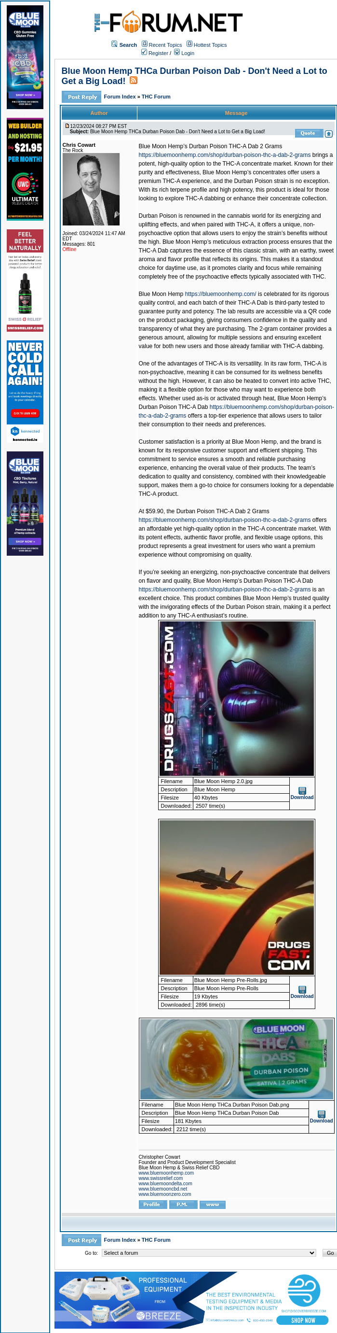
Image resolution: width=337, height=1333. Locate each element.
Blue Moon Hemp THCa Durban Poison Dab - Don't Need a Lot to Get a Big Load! (177, 131)
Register (154, 53)
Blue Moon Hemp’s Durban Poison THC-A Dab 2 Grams (211, 146)
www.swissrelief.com (161, 1178)
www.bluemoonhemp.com (166, 1173)
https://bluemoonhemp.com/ (220, 294)
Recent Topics (165, 45)
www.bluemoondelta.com (165, 1183)
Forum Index (120, 96)
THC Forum (156, 96)
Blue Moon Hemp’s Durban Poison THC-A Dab (253, 580)
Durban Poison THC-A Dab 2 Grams (223, 511)
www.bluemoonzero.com (165, 1194)
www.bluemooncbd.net (163, 1189)
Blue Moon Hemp (161, 294)
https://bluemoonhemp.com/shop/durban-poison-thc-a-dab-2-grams (225, 155)
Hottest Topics (210, 45)
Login (184, 53)
